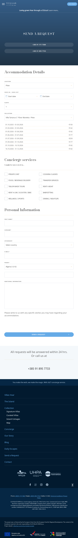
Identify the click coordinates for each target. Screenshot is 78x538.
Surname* (7, 230)
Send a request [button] (72, 4)
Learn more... (39, 10)
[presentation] (19, 325)
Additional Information (12, 281)
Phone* (6, 262)
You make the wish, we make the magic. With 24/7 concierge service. (39, 382)
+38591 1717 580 (20, 496)
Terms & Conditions (57, 496)
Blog (6, 442)
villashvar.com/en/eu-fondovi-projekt (23, 526)
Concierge (9, 429)
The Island (9, 401)
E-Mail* (7, 251)
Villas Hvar (9, 395)
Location (7, 81)
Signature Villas (13, 411)
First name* (8, 219)
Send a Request (11, 455)
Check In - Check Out (11, 92)
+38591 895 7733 (35, 496)
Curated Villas (12, 415)
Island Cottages (13, 419)
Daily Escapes (10, 448)
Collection (8, 113)
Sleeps (6, 102)
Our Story (9, 435)
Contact (8, 462)
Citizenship (8, 241)
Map (8, 423)
